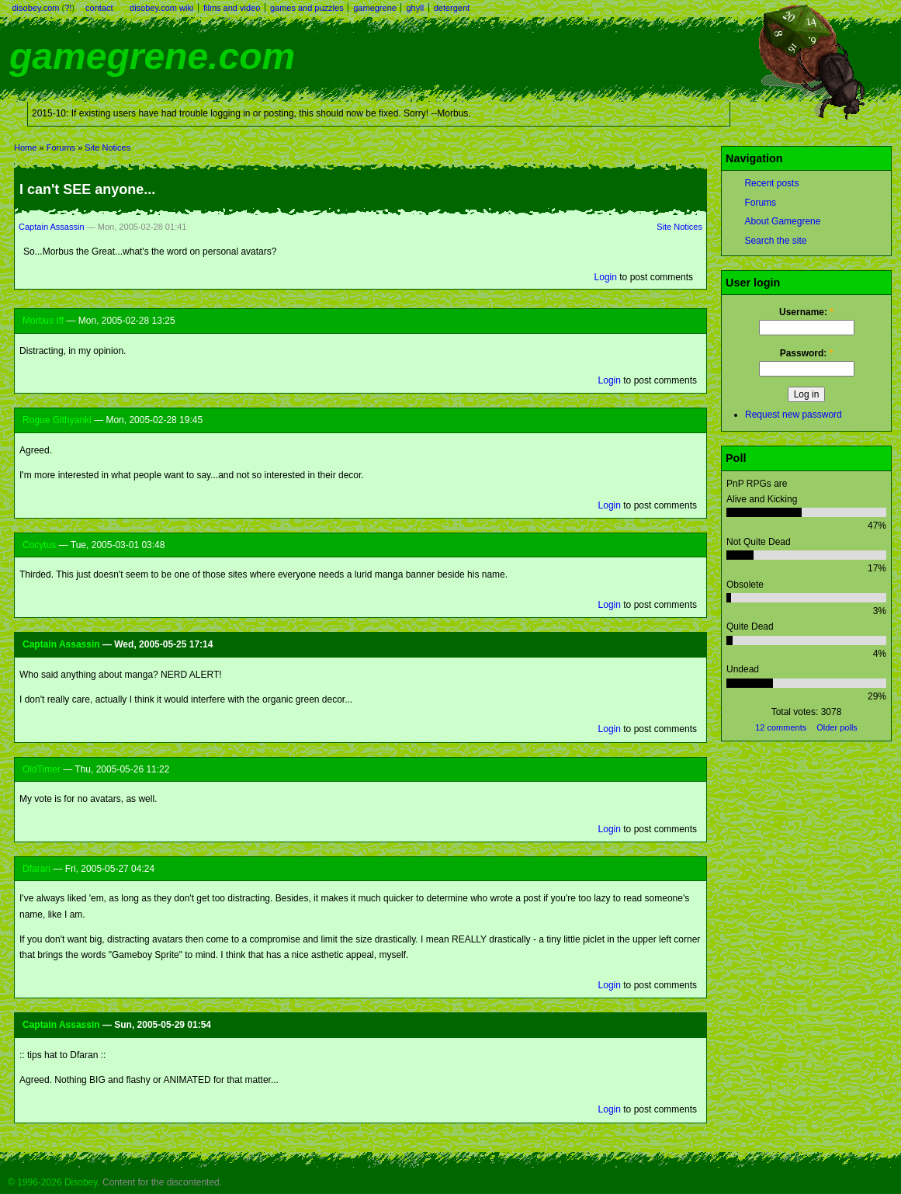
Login (605, 277)
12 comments (780, 727)
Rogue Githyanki (57, 420)
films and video (231, 7)
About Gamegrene (782, 221)
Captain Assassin (52, 226)
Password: (806, 353)
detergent (452, 7)
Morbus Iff (43, 320)
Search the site (775, 240)
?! (67, 7)
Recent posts (771, 183)
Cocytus (39, 545)
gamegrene (375, 7)
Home (25, 147)
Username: (806, 312)
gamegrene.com (152, 56)
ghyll (415, 7)
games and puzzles (307, 7)
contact (99, 7)
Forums (61, 147)
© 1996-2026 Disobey (52, 1182)
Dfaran (36, 868)
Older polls (837, 727)
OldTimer (42, 769)
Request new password (793, 414)
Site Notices (107, 147)
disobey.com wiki (161, 7)
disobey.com (36, 7)
